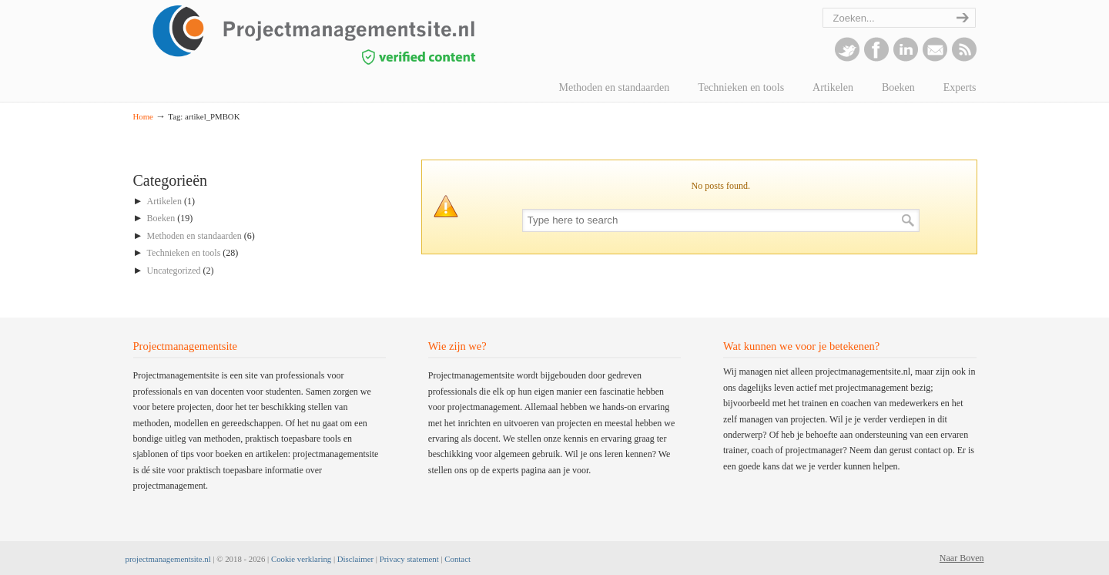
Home (143, 116)
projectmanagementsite (349, 35)
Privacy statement (409, 558)
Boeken (161, 218)
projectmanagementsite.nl (168, 558)
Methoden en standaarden (194, 235)
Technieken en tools (184, 252)
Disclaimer (355, 558)
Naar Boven (962, 558)
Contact (457, 558)
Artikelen (164, 201)
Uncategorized (174, 270)
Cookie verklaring (301, 558)
